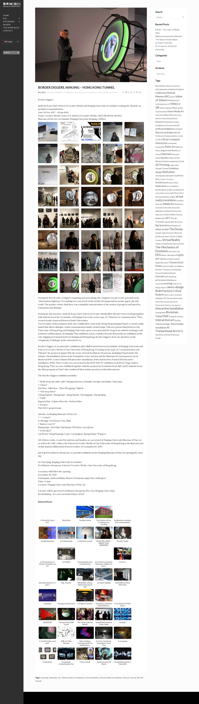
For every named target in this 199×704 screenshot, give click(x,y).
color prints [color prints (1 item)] (159, 115)
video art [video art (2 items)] (169, 86)
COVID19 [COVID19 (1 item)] (158, 140)
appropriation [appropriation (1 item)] (169, 222)
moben (114, 92)
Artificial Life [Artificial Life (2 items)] (168, 211)
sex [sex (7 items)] (170, 189)
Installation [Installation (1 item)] (172, 89)
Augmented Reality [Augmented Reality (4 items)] (169, 150)
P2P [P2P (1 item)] (179, 104)
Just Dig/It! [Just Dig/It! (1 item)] (179, 129)
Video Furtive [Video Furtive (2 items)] (174, 158)
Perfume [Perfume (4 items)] (171, 100)
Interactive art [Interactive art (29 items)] (164, 320)
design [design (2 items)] (158, 338)
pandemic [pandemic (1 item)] (174, 118)
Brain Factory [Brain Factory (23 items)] (163, 290)
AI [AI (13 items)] (168, 327)
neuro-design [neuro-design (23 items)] (175, 287)
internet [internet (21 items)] (166, 154)
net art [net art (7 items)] (176, 132)
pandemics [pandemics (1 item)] (174, 136)
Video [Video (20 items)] (174, 103)
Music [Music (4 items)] (164, 255)
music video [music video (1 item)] (165, 237)
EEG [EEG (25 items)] (158, 255)
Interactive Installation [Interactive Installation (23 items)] (169, 308)
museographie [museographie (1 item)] (160, 313)
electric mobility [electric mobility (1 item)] (168, 266)
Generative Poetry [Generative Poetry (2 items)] (163, 305)
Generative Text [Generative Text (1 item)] (174, 251)
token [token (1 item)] (181, 298)
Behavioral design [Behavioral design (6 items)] (164, 132)
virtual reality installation (110, 678)
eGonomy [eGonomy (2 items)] (169, 125)
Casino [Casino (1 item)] (180, 136)
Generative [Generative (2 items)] (159, 147)
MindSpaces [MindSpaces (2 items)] (171, 280)
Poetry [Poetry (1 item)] (166, 295)
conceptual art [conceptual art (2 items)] (178, 190)
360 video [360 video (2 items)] (171, 255)
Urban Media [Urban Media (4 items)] (169, 214)
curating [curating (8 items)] (167, 283)
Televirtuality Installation (73, 678)
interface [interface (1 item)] (176, 86)
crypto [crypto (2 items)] (171, 295)
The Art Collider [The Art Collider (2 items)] (176, 236)
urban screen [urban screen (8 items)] (162, 229)
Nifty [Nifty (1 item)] (157, 86)
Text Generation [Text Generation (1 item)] (161, 112)
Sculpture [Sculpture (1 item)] (158, 244)
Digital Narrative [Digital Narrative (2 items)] (161, 262)
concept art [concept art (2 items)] (175, 305)
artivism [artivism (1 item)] (175, 298)
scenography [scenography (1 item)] (172, 143)
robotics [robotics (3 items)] (163, 259)
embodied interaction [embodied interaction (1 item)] (169, 244)
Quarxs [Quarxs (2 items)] (164, 287)
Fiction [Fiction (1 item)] (163, 218)
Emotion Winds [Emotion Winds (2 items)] (173, 233)
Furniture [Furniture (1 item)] (158, 240)
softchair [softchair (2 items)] (167, 335)
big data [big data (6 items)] (165, 157)
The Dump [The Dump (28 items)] (176, 229)
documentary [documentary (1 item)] (173, 183)
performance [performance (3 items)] (160, 280)
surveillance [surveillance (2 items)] (179, 266)
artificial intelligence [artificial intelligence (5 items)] (165, 128)
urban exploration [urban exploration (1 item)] (161, 89)
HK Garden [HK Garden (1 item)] (178, 222)
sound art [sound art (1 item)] (180, 244)
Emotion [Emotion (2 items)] (158, 269)
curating (44, 678)
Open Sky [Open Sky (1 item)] (176, 125)
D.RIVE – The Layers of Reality (167, 30)
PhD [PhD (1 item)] (176, 204)
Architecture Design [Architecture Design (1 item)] (162, 136)
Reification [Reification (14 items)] (168, 171)
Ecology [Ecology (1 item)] (171, 316)
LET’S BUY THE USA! (163, 43)
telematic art (55, 678)
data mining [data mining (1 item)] (166, 118)
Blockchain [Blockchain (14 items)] (172, 312)
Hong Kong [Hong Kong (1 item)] (172, 277)
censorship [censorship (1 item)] (159, 284)
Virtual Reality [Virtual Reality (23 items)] (171, 240)
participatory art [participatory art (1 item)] (175, 226)
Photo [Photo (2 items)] (176, 193)
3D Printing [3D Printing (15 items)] (162, 164)
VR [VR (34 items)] (157, 107)
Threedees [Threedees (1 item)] (166, 270)
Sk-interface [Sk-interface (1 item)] (179, 316)
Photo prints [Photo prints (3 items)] (177, 108)
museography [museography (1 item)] (160, 176)
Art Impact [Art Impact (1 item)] (178, 295)
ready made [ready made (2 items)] (174, 165)
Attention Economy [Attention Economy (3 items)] (163, 122)
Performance (92, 92)
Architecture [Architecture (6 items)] (161, 182)
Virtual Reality (103, 92)
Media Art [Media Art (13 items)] (169, 203)
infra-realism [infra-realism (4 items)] (166, 108)
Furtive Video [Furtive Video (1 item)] (167, 208)
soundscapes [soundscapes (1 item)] (168, 302)
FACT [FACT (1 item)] (182, 193)
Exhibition (59, 92)
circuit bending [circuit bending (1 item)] (176, 270)
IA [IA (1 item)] (173, 122)
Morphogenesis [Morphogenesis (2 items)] (161, 190)
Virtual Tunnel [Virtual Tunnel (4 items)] (161, 168)
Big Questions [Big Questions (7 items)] (162, 225)
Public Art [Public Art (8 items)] (170, 146)
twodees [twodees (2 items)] (180, 200)
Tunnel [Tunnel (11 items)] (159, 316)
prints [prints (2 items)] (172, 97)
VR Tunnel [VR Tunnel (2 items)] (168, 298)
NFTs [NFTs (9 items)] (180, 331)
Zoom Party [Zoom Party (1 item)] (159, 302)
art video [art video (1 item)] (170, 259)
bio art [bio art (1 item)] (175, 302)
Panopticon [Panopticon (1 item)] (180, 89)
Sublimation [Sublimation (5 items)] (161, 186)
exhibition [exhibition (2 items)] (159, 298)
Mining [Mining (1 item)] (157, 161)
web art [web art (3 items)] (162, 86)
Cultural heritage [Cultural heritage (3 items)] (162, 324)
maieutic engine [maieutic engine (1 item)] (161, 233)
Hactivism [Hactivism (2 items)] (159, 335)
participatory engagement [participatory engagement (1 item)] (170, 161)
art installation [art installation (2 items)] (173, 186)
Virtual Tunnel (129, 678)
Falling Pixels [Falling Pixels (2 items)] (168, 115)
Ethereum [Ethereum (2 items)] (175, 335)
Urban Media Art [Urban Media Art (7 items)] (175, 111)
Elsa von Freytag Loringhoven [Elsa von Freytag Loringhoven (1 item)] (165, 273)
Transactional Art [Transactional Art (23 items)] (166, 331)
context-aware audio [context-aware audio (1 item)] (166, 193)
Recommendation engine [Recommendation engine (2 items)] (165, 197)
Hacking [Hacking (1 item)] (177, 320)
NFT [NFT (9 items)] (168, 218)
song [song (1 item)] (157, 193)
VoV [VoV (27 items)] (165, 316)
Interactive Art (80, 92)
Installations (69, 92)
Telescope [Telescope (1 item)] (159, 204)
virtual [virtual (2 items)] (181, 161)
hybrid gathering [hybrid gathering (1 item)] (171, 176)
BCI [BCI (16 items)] (167, 96)
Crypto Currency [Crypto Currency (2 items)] (167, 179)
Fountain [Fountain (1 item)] (176, 259)
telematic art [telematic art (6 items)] (161, 276)
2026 (157, 33)
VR (138, 678)
